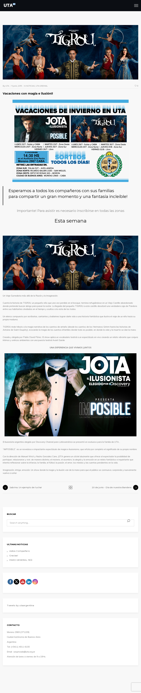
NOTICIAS (30, 86)
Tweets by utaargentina (20, 605)
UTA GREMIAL (42, 86)
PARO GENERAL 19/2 (20, 560)
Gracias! (13, 555)
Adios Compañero (19, 551)
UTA (7, 86)
